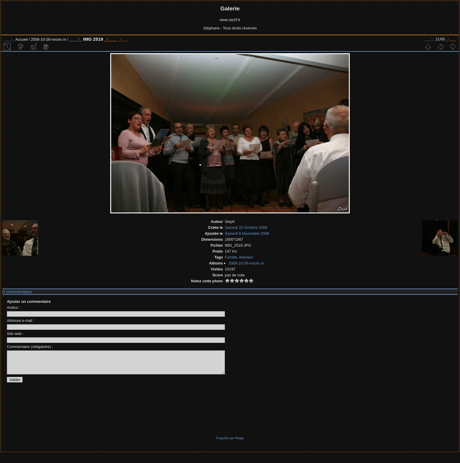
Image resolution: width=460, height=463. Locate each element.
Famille (231, 257)
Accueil (21, 39)
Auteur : (13, 307)
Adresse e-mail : (20, 320)
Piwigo (239, 442)
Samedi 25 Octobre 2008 (246, 227)
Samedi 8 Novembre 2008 (247, 233)
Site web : (15, 333)
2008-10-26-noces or (48, 39)
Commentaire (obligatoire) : (30, 346)
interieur (246, 257)
